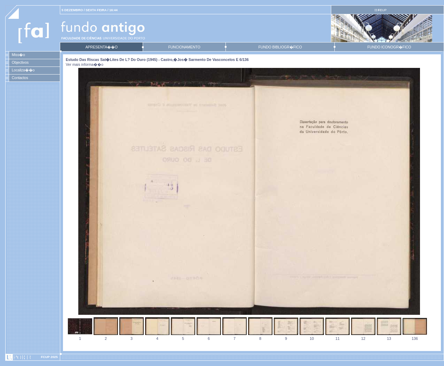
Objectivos (20, 62)
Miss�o (18, 55)
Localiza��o (23, 70)
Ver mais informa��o (84, 64)
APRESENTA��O (101, 47)
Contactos (20, 78)
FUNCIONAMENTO (184, 47)
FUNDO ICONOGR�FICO (389, 47)
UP (382, 10)
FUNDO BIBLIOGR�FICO (280, 47)
